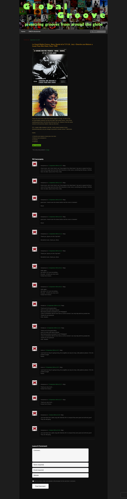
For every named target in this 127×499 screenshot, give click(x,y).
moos (42, 350)
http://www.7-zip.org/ (75, 168)
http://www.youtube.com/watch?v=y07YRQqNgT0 (54, 312)
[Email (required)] (60, 470)
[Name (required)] (60, 465)
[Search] (98, 31)
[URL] (60, 476)
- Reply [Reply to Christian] (62, 306)
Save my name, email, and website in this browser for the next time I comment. (54, 481)
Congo (47, 150)
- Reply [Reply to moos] (60, 350)
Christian (43, 306)
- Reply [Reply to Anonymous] (63, 166)
